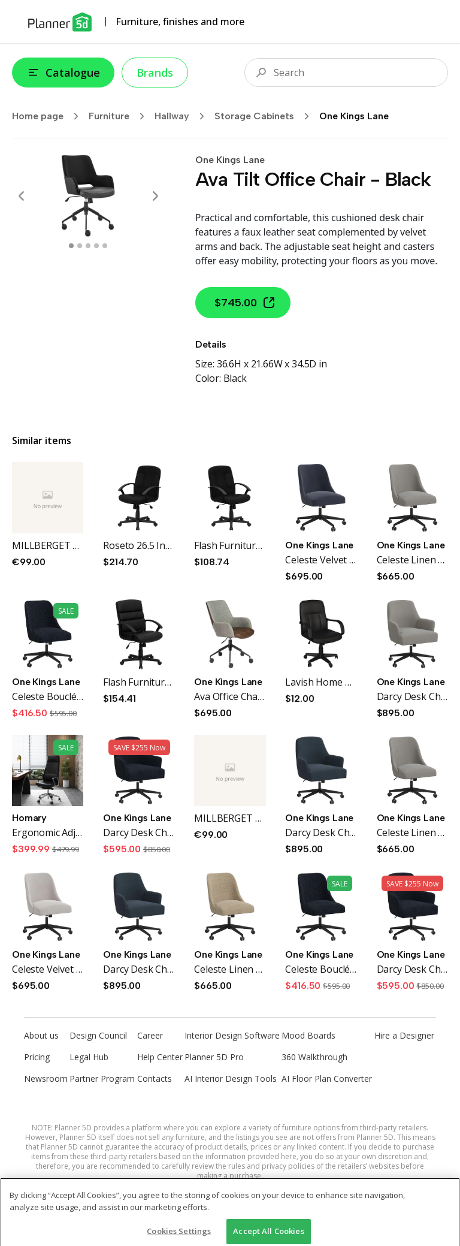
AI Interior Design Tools (230, 1078)
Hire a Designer (404, 1035)
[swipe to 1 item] (79, 245)
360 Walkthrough (314, 1057)
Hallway (183, 116)
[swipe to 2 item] (88, 245)
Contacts (154, 1078)
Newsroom (46, 1078)
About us (41, 1035)
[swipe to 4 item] (104, 245)
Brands (155, 72)
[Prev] (21, 196)
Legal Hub (88, 1057)
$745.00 (245, 302)
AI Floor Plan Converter (327, 1078)
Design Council (98, 1035)
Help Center (160, 1057)
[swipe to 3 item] (96, 245)
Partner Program (102, 1078)
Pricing (37, 1057)
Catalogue (63, 72)
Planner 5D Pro (214, 1057)
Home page (49, 116)
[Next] (155, 196)
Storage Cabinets (265, 116)
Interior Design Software (232, 1035)
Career (150, 1035)
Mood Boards (308, 1035)
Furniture (120, 116)
